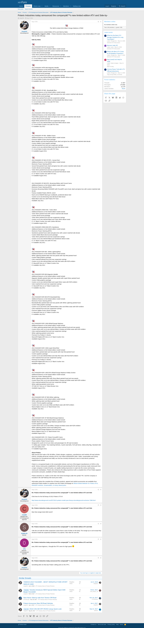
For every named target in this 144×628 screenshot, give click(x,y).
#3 (100, 505)
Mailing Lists (77, 6)
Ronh (123, 88)
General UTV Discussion (113, 42)
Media (46, 6)
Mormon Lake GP (112, 45)
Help (117, 624)
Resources (56, 6)
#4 (100, 523)
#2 (100, 489)
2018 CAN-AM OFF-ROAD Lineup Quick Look (45, 609)
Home (21, 6)
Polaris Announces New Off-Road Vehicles (38, 603)
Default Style (22, 624)
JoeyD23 (21, 18)
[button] (42, 6)
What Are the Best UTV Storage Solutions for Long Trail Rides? (115, 37)
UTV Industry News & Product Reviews (44, 586)
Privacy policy (111, 624)
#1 (100, 21)
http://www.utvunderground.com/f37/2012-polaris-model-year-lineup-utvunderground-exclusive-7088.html (64, 500)
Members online (109, 21)
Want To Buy (110, 66)
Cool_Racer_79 (94, 591)
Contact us (93, 624)
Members (66, 6)
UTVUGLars (26, 599)
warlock (96, 610)
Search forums (29, 9)
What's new (36, 6)
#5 (100, 539)
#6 (100, 557)
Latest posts (108, 32)
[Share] (98, 22)
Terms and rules (102, 624)
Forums (28, 6)
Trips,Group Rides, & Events (114, 74)
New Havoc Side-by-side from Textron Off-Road (39, 598)
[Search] (122, 6)
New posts (20, 9)
